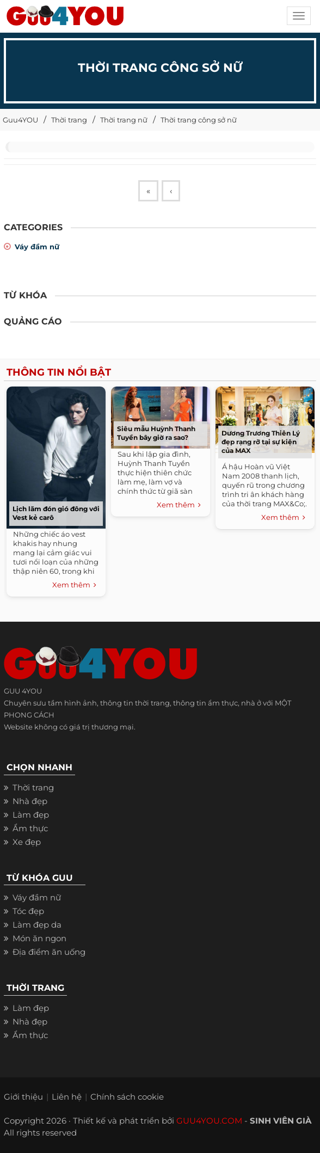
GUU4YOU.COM (209, 1120)
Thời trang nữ (123, 119)
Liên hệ (67, 1096)
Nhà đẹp (30, 801)
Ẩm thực (30, 828)
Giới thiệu (23, 1096)
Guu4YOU (20, 119)
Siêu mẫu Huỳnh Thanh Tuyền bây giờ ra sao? (156, 433)
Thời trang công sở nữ (199, 119)
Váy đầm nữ (37, 246)
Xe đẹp (27, 842)
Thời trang (69, 119)
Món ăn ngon (39, 938)
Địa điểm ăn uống (49, 952)
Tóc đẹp (28, 911)
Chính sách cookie (127, 1096)
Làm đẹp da (37, 924)
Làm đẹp (31, 814)
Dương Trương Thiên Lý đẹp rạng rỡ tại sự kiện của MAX (260, 442)
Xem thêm (74, 585)
